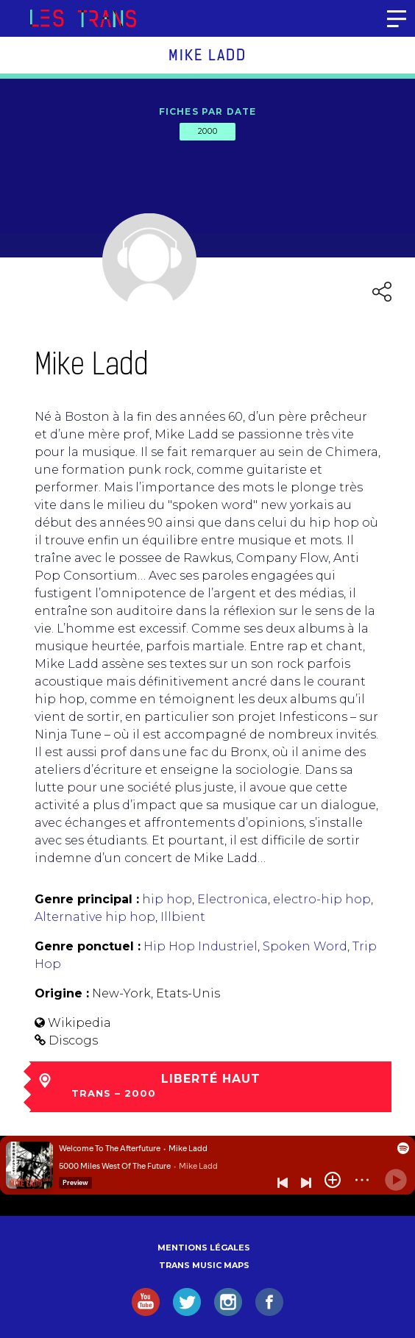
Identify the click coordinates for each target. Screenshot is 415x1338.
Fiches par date (208, 111)
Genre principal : (87, 899)
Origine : (62, 993)
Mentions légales (203, 1247)
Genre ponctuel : (88, 946)
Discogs (73, 1040)
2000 (207, 131)
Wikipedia (79, 1023)
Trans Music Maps (204, 1265)
